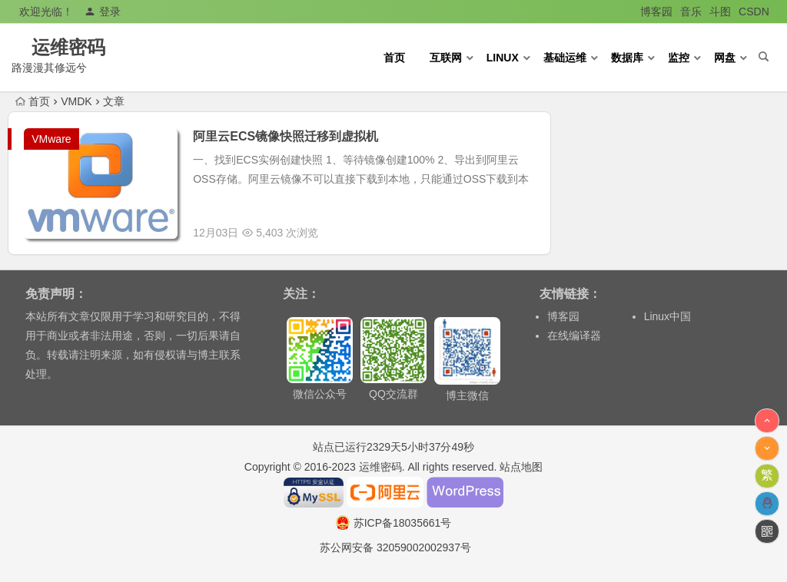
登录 (103, 11)
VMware (51, 139)
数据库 (627, 57)
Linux (502, 57)
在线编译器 (574, 335)
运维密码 (91, 47)
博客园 (656, 11)
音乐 (691, 11)
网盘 (725, 57)
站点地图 (521, 467)
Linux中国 (667, 316)
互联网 (446, 57)
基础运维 (564, 57)
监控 (678, 57)
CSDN (754, 11)
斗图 (720, 11)
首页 (394, 57)
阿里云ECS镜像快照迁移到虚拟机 (285, 136)
